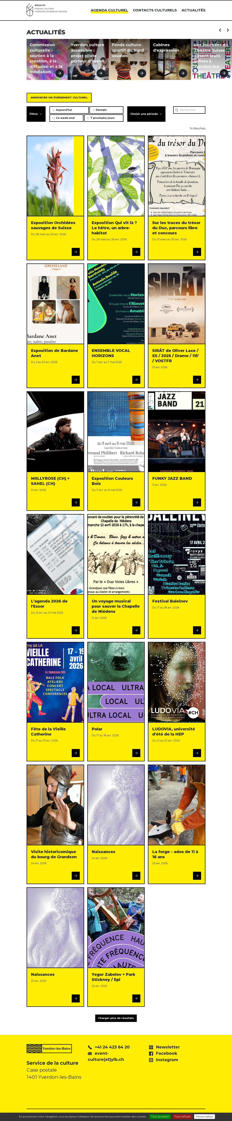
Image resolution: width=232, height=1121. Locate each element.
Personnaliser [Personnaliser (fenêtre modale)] (204, 1116)
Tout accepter (160, 1116)
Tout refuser (182, 1116)
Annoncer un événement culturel (59, 97)
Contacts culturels (155, 10)
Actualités (193, 10)
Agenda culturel (109, 10)
